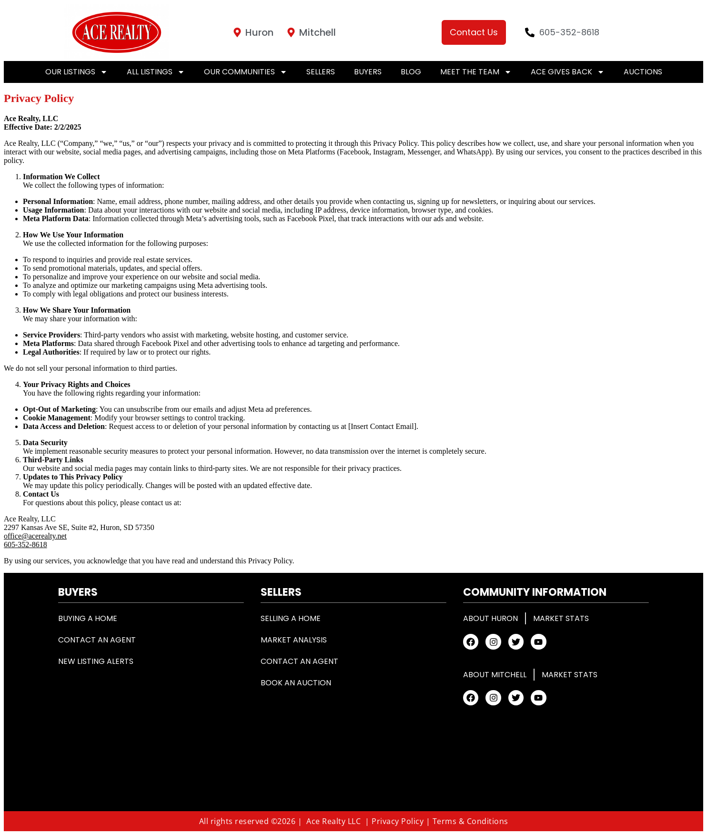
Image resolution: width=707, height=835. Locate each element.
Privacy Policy (398, 821)
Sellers (320, 71)
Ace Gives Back (568, 72)
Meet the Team (476, 72)
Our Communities (245, 72)
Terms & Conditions (470, 821)
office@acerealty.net (35, 536)
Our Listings (76, 72)
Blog (411, 71)
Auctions (643, 71)
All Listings (156, 72)
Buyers (368, 71)
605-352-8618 (25, 544)
